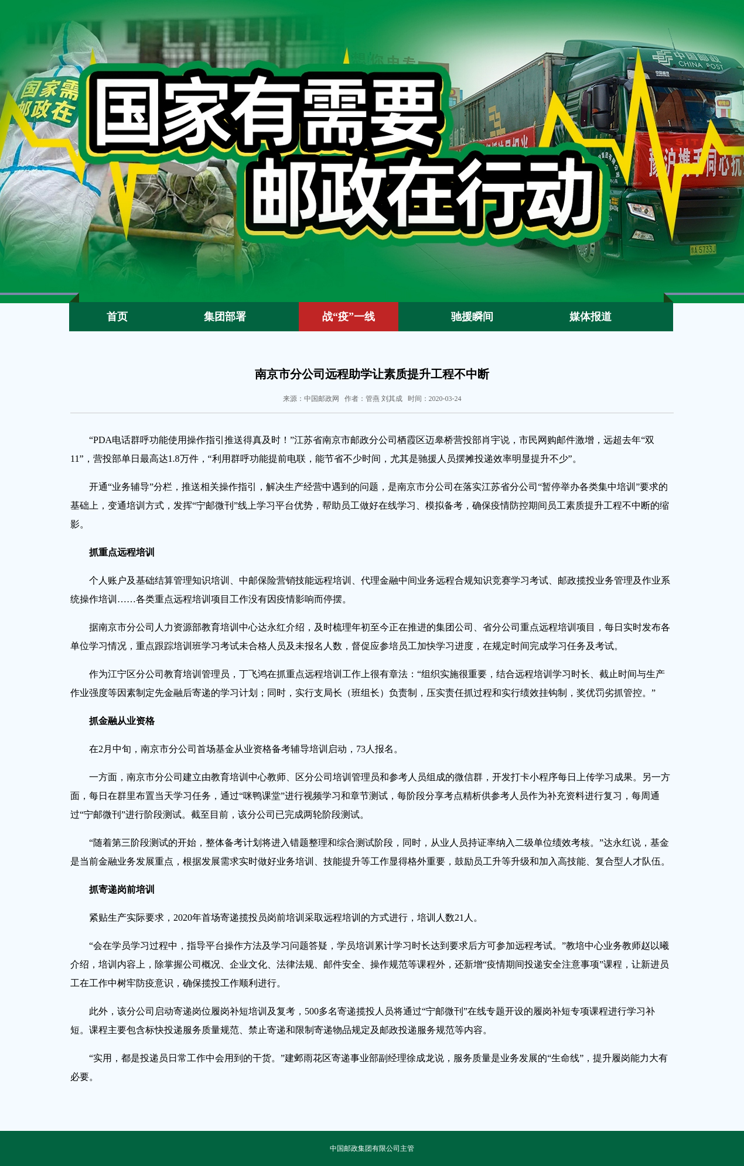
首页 (117, 317)
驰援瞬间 (472, 317)
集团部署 (225, 317)
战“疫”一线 (348, 317)
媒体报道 (590, 317)
